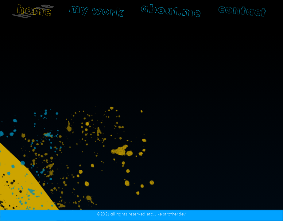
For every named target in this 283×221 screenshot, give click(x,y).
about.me (171, 11)
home (35, 11)
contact (242, 10)
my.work (96, 11)
